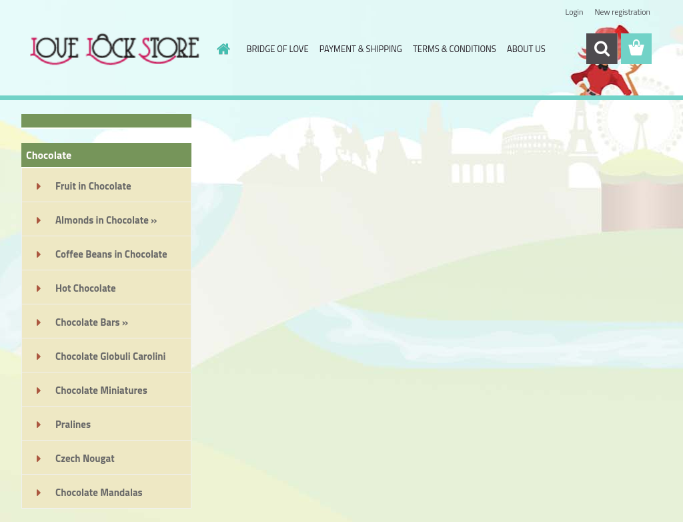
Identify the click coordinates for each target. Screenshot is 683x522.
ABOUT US (526, 48)
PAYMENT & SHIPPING (360, 48)
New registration (623, 11)
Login (574, 11)
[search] (601, 48)
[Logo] (113, 49)
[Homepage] (221, 48)
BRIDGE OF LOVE (278, 48)
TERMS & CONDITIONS (454, 48)
